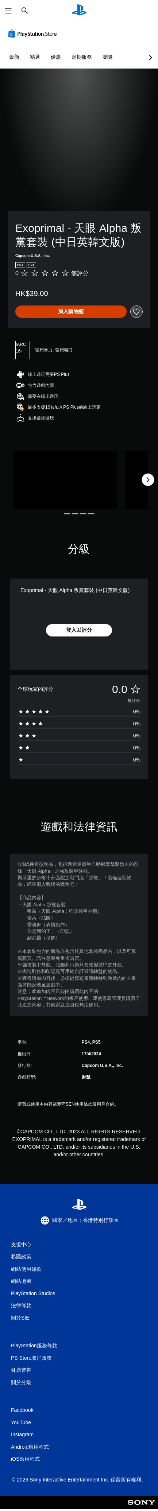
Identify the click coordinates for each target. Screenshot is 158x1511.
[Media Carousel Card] (65, 480)
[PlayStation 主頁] (79, 11)
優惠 (56, 57)
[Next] (148, 480)
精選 (35, 57)
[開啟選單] (8, 11)
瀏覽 (108, 57)
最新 (14, 57)
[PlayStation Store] (34, 33)
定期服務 (82, 57)
